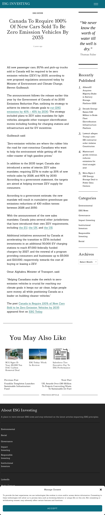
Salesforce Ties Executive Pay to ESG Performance (61, 365)
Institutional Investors (85, 227)
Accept (52, 508)
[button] (100, 489)
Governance (84, 215)
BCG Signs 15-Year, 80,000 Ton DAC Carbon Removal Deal (13, 366)
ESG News (38, 13)
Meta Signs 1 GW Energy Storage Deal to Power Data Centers (90, 179)
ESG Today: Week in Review (38, 363)
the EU (23, 227)
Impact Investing (87, 220)
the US (48, 227)
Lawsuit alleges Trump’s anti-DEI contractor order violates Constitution (90, 140)
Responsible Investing (84, 235)
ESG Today (35, 311)
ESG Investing (16, 3)
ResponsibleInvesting (7, 456)
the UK (33, 227)
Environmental (85, 205)
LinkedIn (5, 479)
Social (81, 241)
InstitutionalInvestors (7, 465)
